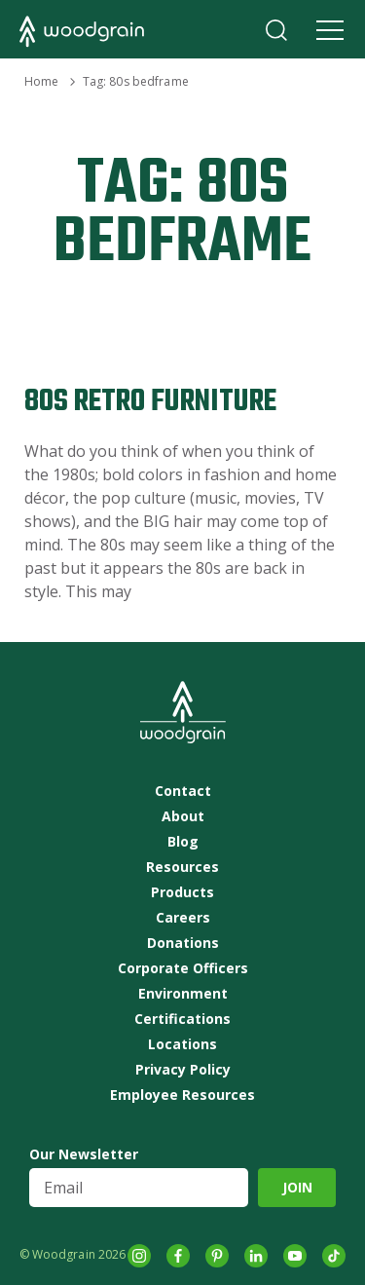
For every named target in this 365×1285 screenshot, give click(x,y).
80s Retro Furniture (150, 402)
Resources (182, 867)
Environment (183, 993)
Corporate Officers (183, 968)
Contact (183, 791)
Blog (183, 841)
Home (41, 81)
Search (276, 30)
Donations (183, 943)
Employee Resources (182, 1095)
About (183, 816)
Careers (183, 917)
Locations (182, 1044)
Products (182, 892)
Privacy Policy (183, 1069)
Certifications (182, 1019)
